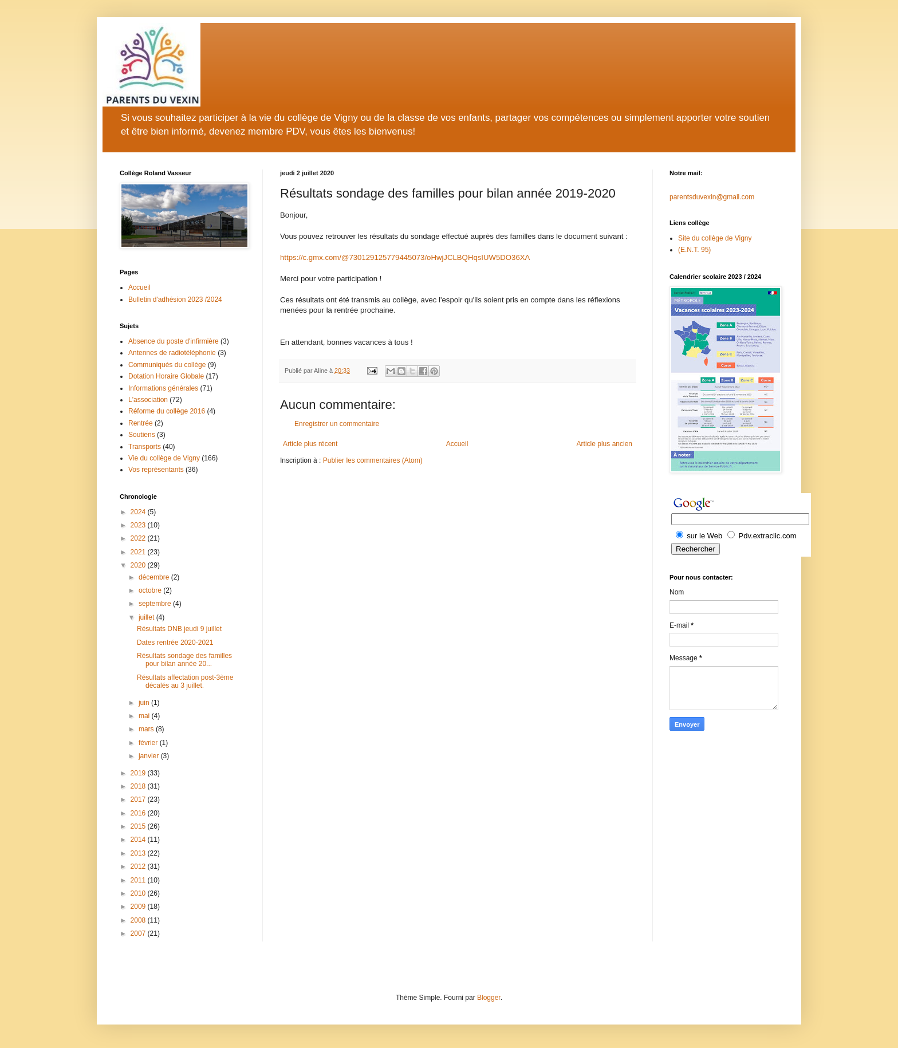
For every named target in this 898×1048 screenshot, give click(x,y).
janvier (150, 756)
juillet (147, 617)
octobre (151, 590)
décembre (155, 577)
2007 (139, 933)
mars (147, 729)
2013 (139, 853)
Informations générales (163, 388)
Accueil (457, 444)
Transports (144, 447)
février (149, 743)
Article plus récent (310, 444)
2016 (139, 813)
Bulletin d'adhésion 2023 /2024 (175, 300)
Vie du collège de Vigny (164, 458)
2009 (139, 907)
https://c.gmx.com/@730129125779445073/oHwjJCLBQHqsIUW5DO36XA (405, 257)
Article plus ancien (604, 444)
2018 (139, 786)
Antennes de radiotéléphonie (172, 353)
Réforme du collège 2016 (166, 411)
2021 (139, 552)
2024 (139, 512)
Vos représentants (156, 470)
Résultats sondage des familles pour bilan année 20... (184, 660)
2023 (139, 525)
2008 (139, 920)
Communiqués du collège (167, 365)
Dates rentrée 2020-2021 (175, 643)
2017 (139, 799)
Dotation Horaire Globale (166, 376)
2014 (139, 840)
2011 (139, 880)
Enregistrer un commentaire (336, 424)
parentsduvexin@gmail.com (711, 197)
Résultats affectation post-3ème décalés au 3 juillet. (185, 681)
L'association (148, 400)
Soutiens (141, 435)
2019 (139, 773)
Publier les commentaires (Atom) (373, 460)
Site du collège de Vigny (715, 238)
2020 (139, 565)
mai (145, 716)
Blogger (489, 998)
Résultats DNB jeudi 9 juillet (179, 629)
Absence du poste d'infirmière (173, 341)
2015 (139, 826)
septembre (156, 604)
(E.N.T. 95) (694, 250)
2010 (139, 893)
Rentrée (140, 423)
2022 (139, 538)
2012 (139, 866)
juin (145, 703)
